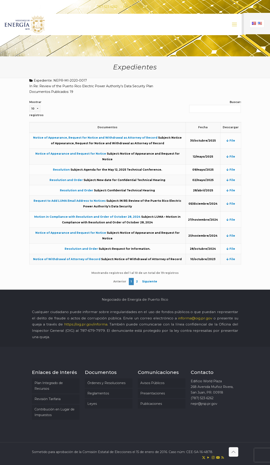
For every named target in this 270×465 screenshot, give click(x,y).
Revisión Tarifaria (47, 399)
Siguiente (149, 281)
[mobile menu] (234, 24)
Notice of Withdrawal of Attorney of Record (66, 259)
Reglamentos (98, 393)
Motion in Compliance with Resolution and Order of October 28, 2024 (87, 216)
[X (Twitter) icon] (237, 7)
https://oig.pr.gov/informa (85, 324)
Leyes (92, 404)
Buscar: (215, 106)
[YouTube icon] (243, 7)
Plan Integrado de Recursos (48, 386)
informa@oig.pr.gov (195, 318)
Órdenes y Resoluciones (106, 383)
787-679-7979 (92, 330)
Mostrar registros (36, 108)
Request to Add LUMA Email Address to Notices (70, 200)
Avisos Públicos (152, 383)
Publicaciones (151, 404)
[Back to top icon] (233, 452)
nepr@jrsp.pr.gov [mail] (136, 7)
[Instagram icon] (249, 7)
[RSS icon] (260, 7)
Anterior (119, 281)
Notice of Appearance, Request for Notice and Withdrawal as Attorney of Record (95, 137)
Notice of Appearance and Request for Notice (70, 153)
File (230, 140)
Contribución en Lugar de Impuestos (54, 412)
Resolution (61, 169)
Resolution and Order (66, 180)
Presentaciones (152, 393)
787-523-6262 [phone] (107, 7)
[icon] (254, 7)
